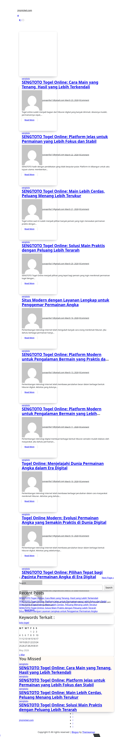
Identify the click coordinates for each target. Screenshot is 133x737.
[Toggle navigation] (18, 7)
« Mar (22, 654)
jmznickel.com (24, 10)
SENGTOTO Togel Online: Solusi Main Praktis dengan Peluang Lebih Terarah (63, 248)
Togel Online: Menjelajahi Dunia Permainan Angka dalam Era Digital (63, 466)
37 (26, 577)
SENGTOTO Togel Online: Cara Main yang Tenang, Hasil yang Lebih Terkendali (60, 84)
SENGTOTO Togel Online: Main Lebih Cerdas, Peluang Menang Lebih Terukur (63, 193)
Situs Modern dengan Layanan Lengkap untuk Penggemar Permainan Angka (65, 302)
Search (22, 583)
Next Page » (108, 577)
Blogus (75, 732)
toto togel (24, 622)
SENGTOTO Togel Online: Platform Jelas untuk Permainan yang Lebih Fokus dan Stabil (65, 139)
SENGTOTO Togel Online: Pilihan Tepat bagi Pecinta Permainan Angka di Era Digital (62, 574)
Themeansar (88, 732)
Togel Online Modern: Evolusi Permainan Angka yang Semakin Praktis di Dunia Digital (64, 520)
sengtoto (26, 78)
